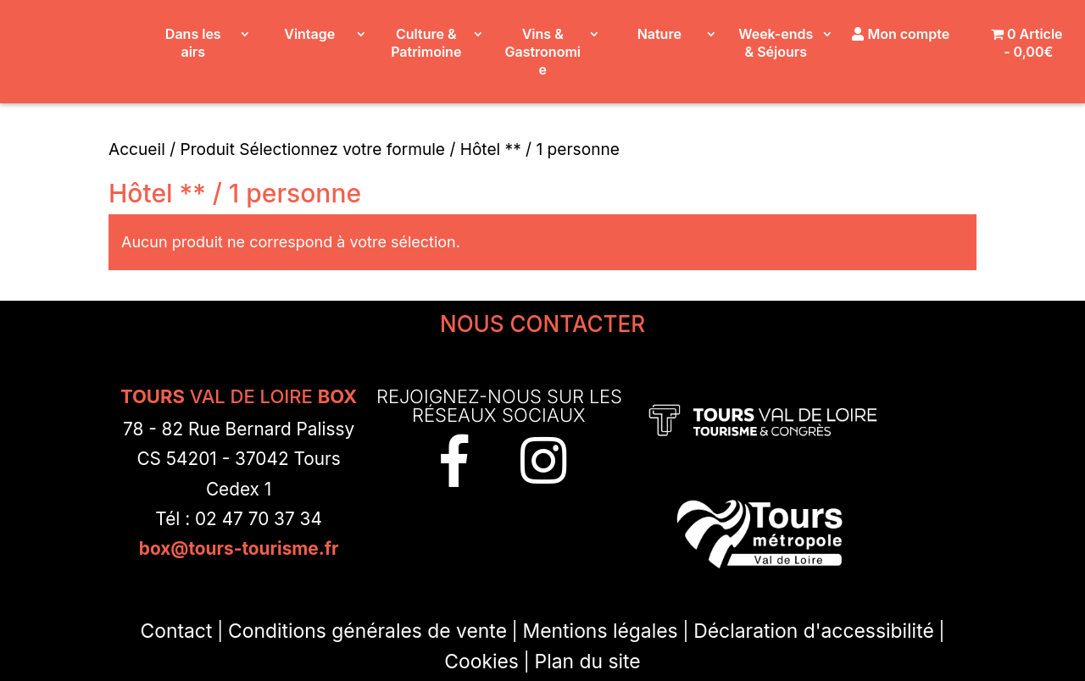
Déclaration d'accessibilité (813, 631)
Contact (176, 631)
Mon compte (900, 33)
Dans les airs (193, 42)
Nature (659, 33)
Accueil (136, 149)
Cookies (481, 661)
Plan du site (588, 661)
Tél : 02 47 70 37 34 (238, 518)
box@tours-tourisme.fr (239, 548)
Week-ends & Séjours (775, 42)
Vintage (309, 33)
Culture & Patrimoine (426, 42)
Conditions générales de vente (367, 631)
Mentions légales (600, 631)
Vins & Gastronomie (543, 51)
